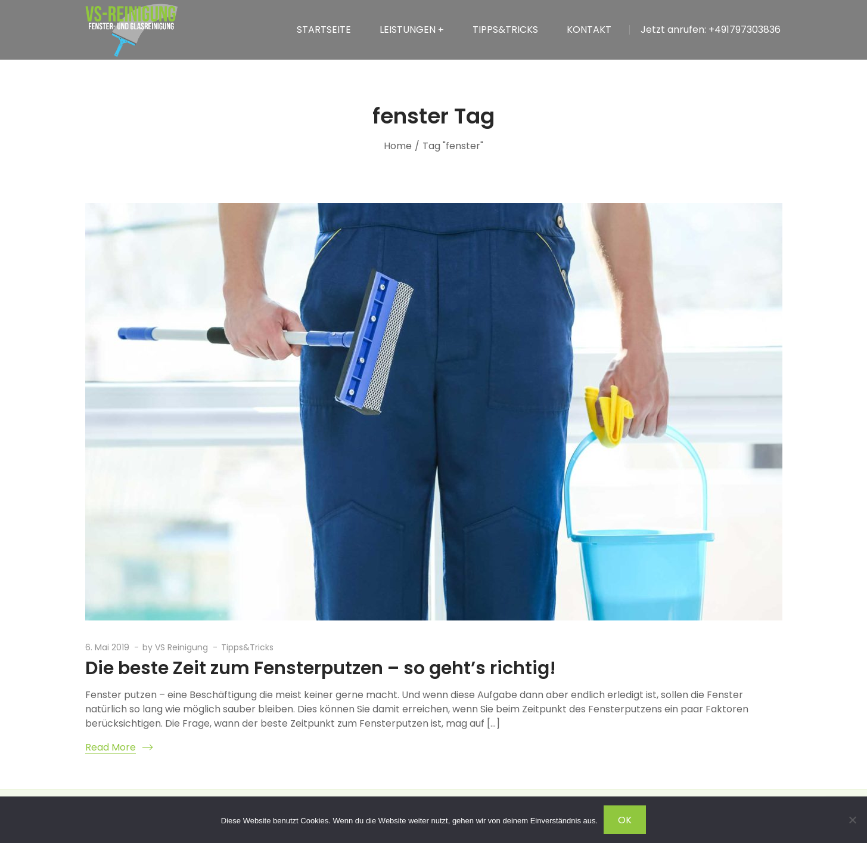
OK (625, 820)
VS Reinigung (181, 647)
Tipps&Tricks (247, 647)
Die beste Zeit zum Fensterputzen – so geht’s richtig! (320, 668)
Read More (110, 747)
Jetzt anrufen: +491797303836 (711, 29)
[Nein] (852, 820)
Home (398, 146)
